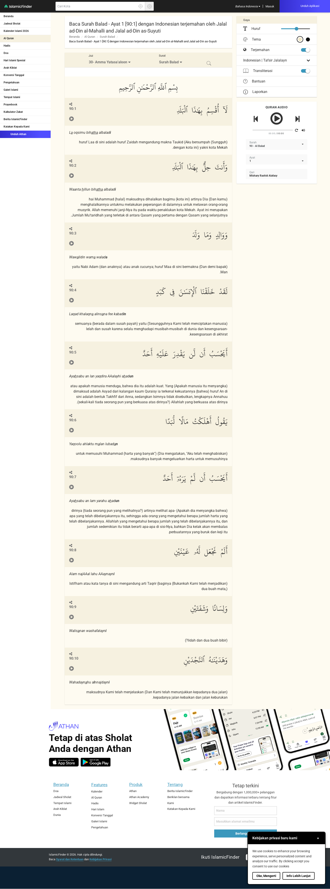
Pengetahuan (11, 82)
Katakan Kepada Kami (16, 126)
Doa (6, 53)
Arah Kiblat (10, 67)
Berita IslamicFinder (15, 119)
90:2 (72, 165)
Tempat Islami (12, 97)
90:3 (72, 233)
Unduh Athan (15, 134)
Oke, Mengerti (266, 876)
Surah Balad (107, 36)
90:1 (72, 109)
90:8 (72, 550)
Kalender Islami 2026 (16, 31)
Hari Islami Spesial (14, 60)
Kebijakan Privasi (100, 859)
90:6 (72, 420)
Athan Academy (139, 797)
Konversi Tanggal (14, 75)
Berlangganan (245, 833)
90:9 (72, 607)
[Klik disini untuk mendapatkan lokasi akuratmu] (140, 6)
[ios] (64, 762)
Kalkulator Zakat (13, 111)
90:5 (72, 352)
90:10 (73, 658)
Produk (136, 784)
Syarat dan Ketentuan (69, 859)
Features (99, 784)
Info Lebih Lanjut (298, 876)
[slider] (296, 29)
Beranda (8, 16)
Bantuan (254, 81)
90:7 (72, 477)
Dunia (57, 815)
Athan (133, 791)
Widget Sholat (138, 803)
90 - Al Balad (257, 146)
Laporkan (255, 92)
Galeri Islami (11, 89)
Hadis (7, 45)
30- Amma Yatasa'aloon (108, 62)
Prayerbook (10, 104)
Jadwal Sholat (12, 23)
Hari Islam (97, 809)
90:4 (72, 290)
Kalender (96, 791)
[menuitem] (247, 6)
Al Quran (9, 38)
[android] (96, 762)
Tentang (175, 784)
